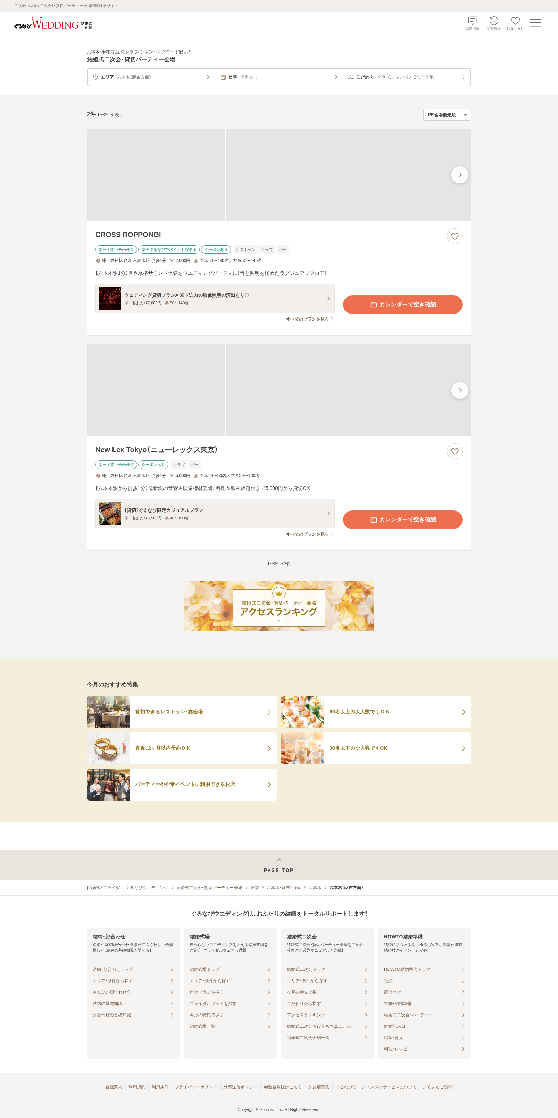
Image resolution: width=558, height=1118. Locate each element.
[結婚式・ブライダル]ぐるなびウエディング (127, 887)
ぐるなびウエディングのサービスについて (376, 1087)
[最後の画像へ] (459, 174)
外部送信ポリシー (240, 1087)
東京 (254, 887)
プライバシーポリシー (196, 1087)
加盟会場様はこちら (283, 1087)
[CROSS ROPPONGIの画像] (279, 175)
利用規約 (137, 1087)
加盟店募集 (319, 1087)
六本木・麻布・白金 (284, 887)
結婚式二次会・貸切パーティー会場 (209, 887)
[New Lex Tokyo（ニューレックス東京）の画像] (279, 390)
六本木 (315, 887)
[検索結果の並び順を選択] (447, 115)
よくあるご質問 (438, 1087)
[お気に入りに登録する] (455, 236)
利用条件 (160, 1087)
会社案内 (113, 1087)
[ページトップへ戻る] (279, 865)
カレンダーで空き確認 (402, 304)
